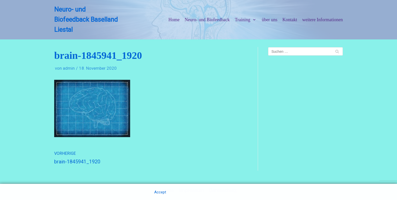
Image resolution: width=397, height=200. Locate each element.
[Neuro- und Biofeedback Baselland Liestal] (87, 20)
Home (174, 19)
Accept (160, 192)
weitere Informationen (322, 19)
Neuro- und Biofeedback (207, 19)
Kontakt (290, 19)
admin (69, 68)
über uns (269, 19)
